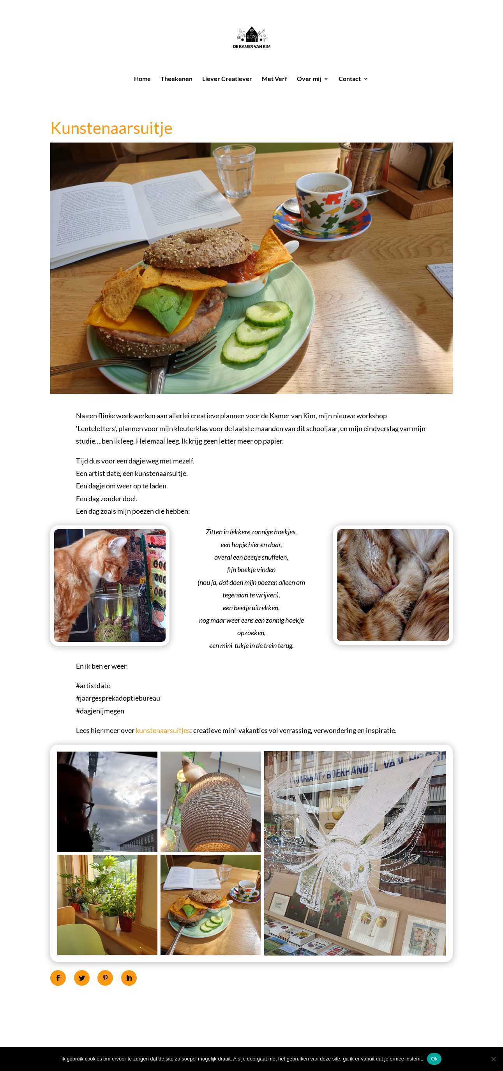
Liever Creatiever (227, 79)
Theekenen (176, 79)
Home (142, 79)
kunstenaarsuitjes (163, 730)
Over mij (309, 79)
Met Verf (274, 79)
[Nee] (493, 1059)
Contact (350, 79)
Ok (434, 1059)
